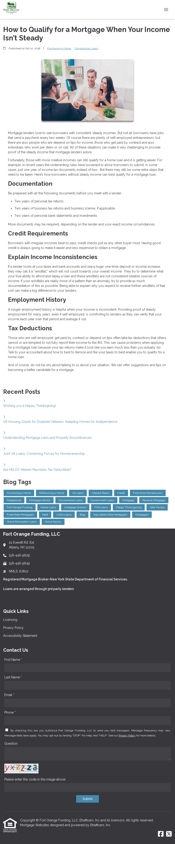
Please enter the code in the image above (34, 779)
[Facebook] (161, 834)
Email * (9, 695)
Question (11, 743)
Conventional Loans (86, 48)
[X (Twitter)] (169, 834)
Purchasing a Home (59, 48)
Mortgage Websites (35, 825)
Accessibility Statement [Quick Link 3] (20, 636)
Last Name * (13, 677)
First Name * (13, 659)
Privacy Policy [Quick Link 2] (13, 628)
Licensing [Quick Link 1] (10, 620)
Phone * (10, 712)
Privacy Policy (127, 735)
